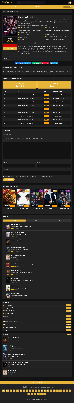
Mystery (21, 226)
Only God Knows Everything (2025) (18, 362)
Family (24, 288)
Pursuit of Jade (15, 225)
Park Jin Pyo (55, 28)
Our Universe (14, 286)
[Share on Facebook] (19, 63)
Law (20, 272)
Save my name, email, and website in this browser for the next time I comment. (30, 176)
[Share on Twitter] (27, 63)
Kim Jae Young (62, 30)
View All (69, 334)
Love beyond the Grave (17, 263)
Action (16, 249)
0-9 (7, 391)
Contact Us (39, 382)
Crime (20, 43)
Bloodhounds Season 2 (18, 247)
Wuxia (31, 265)
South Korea (28, 35)
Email (39, 162)
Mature (20, 242)
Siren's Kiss (14, 278)
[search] (43, 2)
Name (5, 162)
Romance (39, 43)
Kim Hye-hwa (54, 30)
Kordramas (7, 58)
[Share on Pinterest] (45, 63)
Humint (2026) (12, 346)
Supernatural (27, 265)
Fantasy (33, 43)
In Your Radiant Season (18, 232)
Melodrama (17, 280)
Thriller (26, 249)
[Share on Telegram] (54, 63)
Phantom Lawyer (16, 270)
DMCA (33, 382)
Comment (6, 141)
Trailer (9, 45)
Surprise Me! (67, 6)
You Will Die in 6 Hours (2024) (16, 354)
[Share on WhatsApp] (36, 63)
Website (5, 169)
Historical (17, 226)
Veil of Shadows (16, 293)
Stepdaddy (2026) (16, 240)
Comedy (17, 272)
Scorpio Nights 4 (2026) (18, 255)
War (30, 226)
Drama (26, 43)
